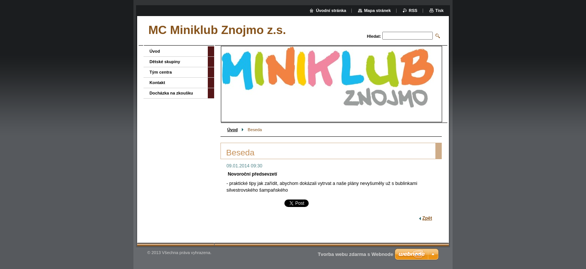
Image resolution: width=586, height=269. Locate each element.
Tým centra (160, 72)
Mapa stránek (377, 10)
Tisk (439, 10)
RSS (413, 10)
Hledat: (374, 36)
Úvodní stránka (331, 10)
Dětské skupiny (164, 61)
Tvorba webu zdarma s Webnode (355, 254)
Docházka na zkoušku (171, 93)
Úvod (232, 129)
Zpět (427, 218)
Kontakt (157, 82)
